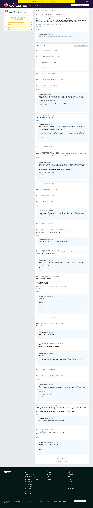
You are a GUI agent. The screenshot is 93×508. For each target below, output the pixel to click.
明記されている (9, 501)
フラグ (37, 29)
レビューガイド (29, 493)
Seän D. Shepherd (46, 56)
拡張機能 (25, 5)
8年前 (54, 369)
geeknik (43, 73)
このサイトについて (30, 474)
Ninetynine (44, 62)
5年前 (57, 189)
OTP (43, 115)
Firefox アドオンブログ (31, 477)
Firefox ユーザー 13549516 (47, 14)
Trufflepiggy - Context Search (17, 11)
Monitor (70, 481)
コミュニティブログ (30, 486)
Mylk (43, 201)
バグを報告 (28, 491)
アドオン (27, 472)
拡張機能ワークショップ (31, 479)
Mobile (48, 477)
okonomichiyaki (45, 189)
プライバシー (6, 497)
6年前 (52, 223)
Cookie (12, 497)
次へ (66, 458)
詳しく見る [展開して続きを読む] (38, 26)
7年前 (53, 317)
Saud (43, 146)
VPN (69, 477)
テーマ (30, 5)
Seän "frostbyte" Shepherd (48, 79)
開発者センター (29, 481)
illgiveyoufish (44, 85)
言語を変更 (70, 501)
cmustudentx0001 (46, 250)
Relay (69, 479)
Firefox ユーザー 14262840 (47, 229)
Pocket (70, 484)
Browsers (70, 474)
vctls (43, 429)
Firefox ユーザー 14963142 (47, 323)
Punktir (43, 183)
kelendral (44, 195)
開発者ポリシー (29, 484)
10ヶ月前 (55, 50)
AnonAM (43, 369)
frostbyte (44, 50)
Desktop (49, 474)
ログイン (87, 1)
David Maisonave (45, 276)
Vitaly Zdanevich (45, 152)
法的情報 (18, 497)
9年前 (62, 14)
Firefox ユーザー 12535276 (47, 375)
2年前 (58, 56)
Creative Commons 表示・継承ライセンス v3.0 (39, 501)
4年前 (53, 183)
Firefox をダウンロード (49, 1)
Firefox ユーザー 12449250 (47, 343)
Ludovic (43, 317)
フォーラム (28, 489)
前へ (58, 458)
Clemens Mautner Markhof (20, 12)
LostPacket (44, 405)
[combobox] (80, 5)
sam (43, 223)
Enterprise (49, 479)
